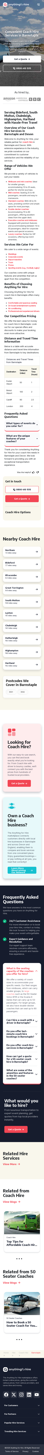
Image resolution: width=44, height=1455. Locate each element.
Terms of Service (12, 1451)
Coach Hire (10, 1238)
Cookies (35, 1451)
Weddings (12, 254)
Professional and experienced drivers (23, 311)
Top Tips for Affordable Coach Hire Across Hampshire (21, 1243)
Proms (11, 265)
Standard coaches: (16, 201)
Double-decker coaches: (18, 209)
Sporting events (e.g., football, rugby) (24, 268)
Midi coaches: (14, 193)
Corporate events (15, 257)
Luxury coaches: (15, 234)
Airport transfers (15, 259)
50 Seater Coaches (14, 1318)
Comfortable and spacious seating (22, 303)
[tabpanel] (22, 1231)
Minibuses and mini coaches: (20, 181)
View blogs (11, 1201)
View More (11, 1164)
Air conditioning (14, 308)
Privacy (25, 1451)
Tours (10, 262)
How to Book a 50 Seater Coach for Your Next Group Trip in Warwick (21, 1324)
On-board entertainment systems (22, 306)
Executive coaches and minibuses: (22, 220)
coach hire (27, 142)
